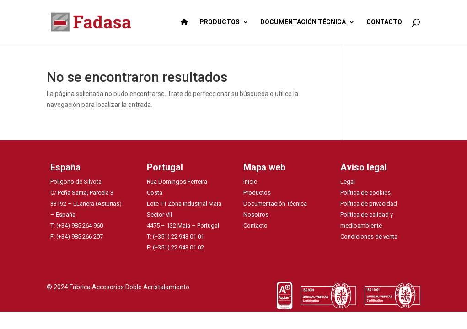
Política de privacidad (368, 203)
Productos (257, 192)
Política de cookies (365, 192)
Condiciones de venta (368, 236)
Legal (347, 181)
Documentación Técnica (275, 203)
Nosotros (255, 214)
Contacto (255, 225)
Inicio (250, 181)
